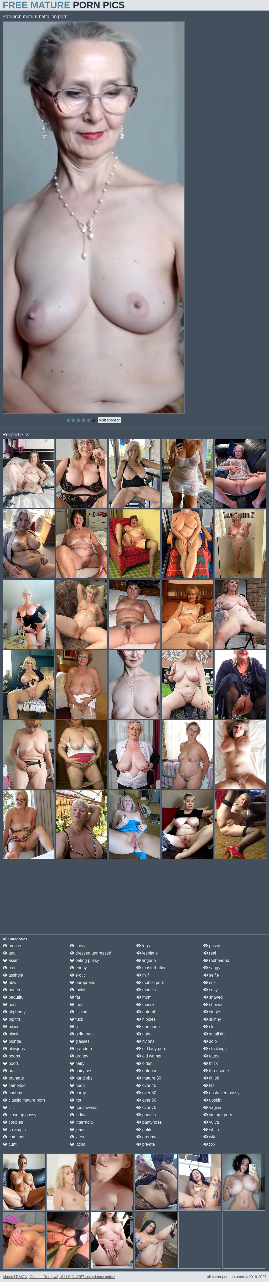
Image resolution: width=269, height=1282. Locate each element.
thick (210, 1063)
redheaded (216, 960)
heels (78, 1085)
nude (144, 1034)
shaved (213, 997)
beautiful (13, 997)
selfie (211, 975)
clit (8, 1107)
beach (11, 990)
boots (11, 1063)
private (145, 1144)
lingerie (146, 960)
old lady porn (151, 1048)
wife (210, 1137)
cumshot (13, 1137)
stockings (215, 1048)
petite (144, 1129)
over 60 (146, 1100)
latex (77, 1137)
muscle (146, 1004)
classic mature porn (24, 1100)
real (209, 953)
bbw (9, 982)
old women (149, 1056)
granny (79, 1056)
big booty (14, 1012)
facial (77, 990)
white (211, 1129)
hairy (77, 1063)
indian (78, 1115)
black (10, 1034)
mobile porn (150, 982)
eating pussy (84, 960)
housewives (83, 1107)
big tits (12, 1019)
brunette (13, 1078)
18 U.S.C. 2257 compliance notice (87, 1277)
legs (143, 946)
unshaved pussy (221, 1093)
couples (13, 1122)
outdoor (146, 1071)
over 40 (146, 1085)
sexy (210, 990)
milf (142, 975)
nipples (146, 1019)
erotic (78, 975)
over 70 (146, 1107)
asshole (13, 975)
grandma (81, 1048)
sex (209, 982)
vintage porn (217, 1115)
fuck (76, 1019)
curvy (78, 946)
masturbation (151, 968)
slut (209, 1026)
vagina (212, 1107)
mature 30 (148, 1078)
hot (75, 1100)
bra (9, 1071)
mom (144, 997)
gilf (75, 1026)
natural (145, 1012)
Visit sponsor (109, 420)
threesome (216, 1071)
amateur (13, 946)
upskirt (212, 1100)
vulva (211, 1122)
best (10, 1004)
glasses (80, 1041)
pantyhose (149, 1122)
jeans (78, 1129)
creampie (14, 1129)
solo (210, 1041)
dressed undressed (90, 953)
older (144, 1063)
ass (9, 968)
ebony (78, 968)
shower (213, 1004)
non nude (148, 1026)
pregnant (147, 1137)
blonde (12, 1041)
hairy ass (81, 1071)
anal (10, 953)
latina (78, 1144)
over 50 (146, 1093)
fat (75, 997)
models (146, 990)
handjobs (81, 1078)
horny (78, 1093)
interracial (82, 1122)
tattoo (211, 1056)
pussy (211, 946)
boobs (11, 1056)
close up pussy (19, 1115)
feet (76, 1004)
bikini (10, 1026)
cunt (10, 1144)
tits (209, 1085)
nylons (145, 1041)
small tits (214, 1034)
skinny (212, 1019)
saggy (211, 968)
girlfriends (82, 1034)
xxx (209, 1144)
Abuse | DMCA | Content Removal (30, 1277)
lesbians (147, 953)
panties (146, 1115)
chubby (12, 1093)
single (211, 1012)
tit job (211, 1078)
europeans (82, 982)
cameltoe (14, 1085)
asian (11, 960)
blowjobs (14, 1048)
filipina (78, 1012)
